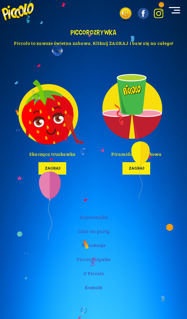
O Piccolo (93, 273)
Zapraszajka (93, 217)
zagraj (52, 168)
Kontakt (93, 287)
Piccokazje (93, 245)
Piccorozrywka (94, 259)
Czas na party (93, 231)
